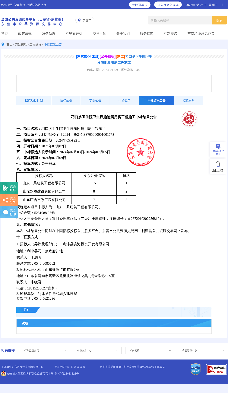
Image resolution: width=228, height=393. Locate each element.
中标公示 (124, 100)
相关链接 (8, 350)
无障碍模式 (139, 4)
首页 (4, 33)
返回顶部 (218, 170)
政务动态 (48, 33)
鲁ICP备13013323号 (67, 373)
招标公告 (66, 100)
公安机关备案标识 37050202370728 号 (30, 373)
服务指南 (147, 33)
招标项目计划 (34, 100)
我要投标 (13, 188)
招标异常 (189, 100)
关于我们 (123, 33)
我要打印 (13, 212)
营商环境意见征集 (200, 33)
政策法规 (25, 33)
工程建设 (35, 44)
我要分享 (13, 200)
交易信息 (21, 44)
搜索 (219, 20)
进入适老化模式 (168, 4)
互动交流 (170, 33)
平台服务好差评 (218, 152)
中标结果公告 (156, 100)
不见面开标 (73, 33)
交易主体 (99, 33)
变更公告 (95, 100)
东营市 (86, 20)
